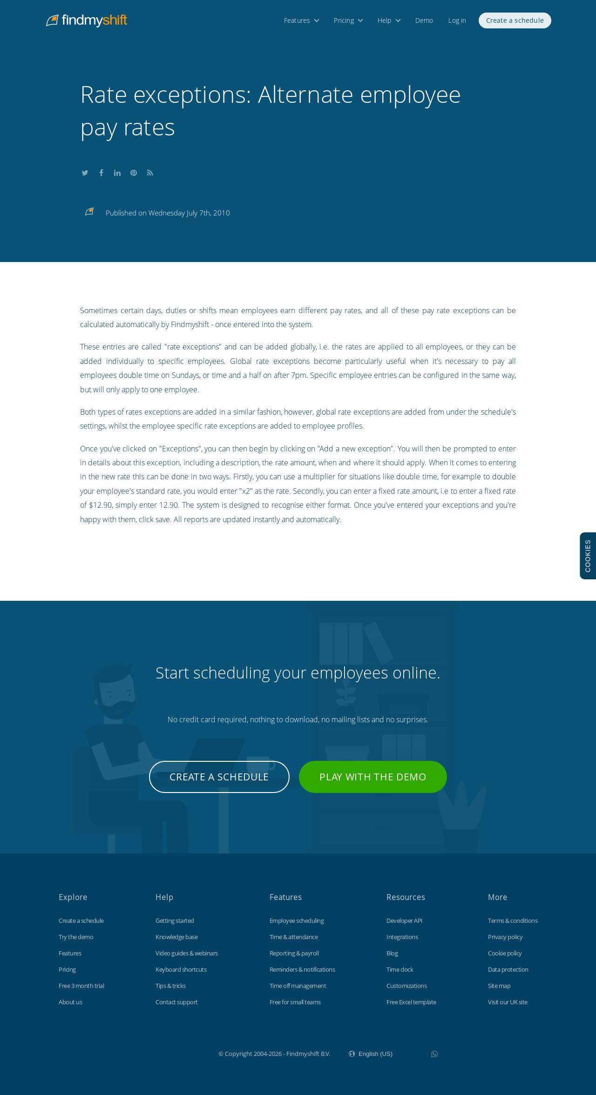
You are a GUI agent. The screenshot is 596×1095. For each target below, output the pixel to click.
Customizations (406, 985)
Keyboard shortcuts (181, 969)
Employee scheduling (297, 920)
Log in (457, 22)
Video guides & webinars (187, 953)
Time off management (298, 985)
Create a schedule (515, 22)
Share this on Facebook (101, 171)
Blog (392, 953)
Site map (499, 985)
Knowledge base (176, 937)
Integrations (402, 937)
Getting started (175, 920)
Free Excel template (411, 1002)
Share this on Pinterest (134, 171)
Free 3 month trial (81, 985)
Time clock (399, 969)
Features (297, 22)
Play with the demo (373, 776)
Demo (424, 22)
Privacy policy (505, 937)
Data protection (508, 969)
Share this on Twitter (85, 171)
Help (385, 22)
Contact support (177, 1002)
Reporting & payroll (294, 953)
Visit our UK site (508, 1002)
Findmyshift (171, 1052)
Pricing (343, 22)
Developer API (404, 920)
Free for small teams (295, 1002)
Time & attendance (294, 937)
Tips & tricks (171, 985)
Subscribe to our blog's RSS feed (150, 171)
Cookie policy (505, 953)
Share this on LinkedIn (117, 171)
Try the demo (76, 937)
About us (70, 1002)
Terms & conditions (512, 920)
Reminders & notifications (302, 969)
